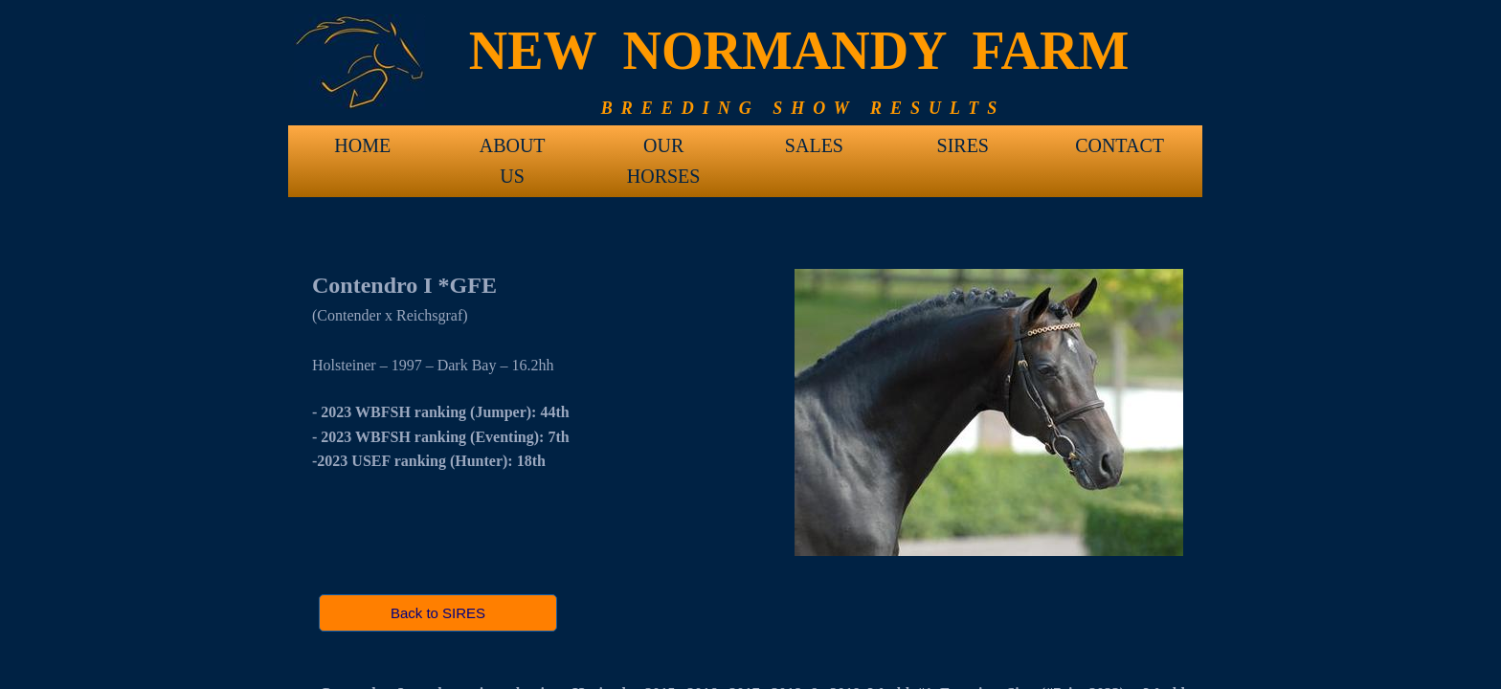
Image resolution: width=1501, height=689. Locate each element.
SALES (814, 145)
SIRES (963, 145)
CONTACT (1119, 145)
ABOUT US (513, 152)
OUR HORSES (664, 152)
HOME (362, 145)
